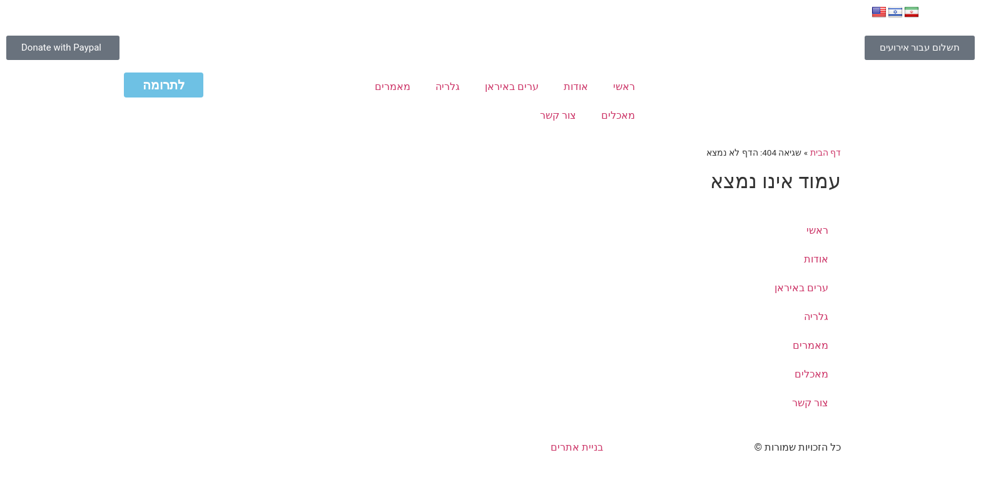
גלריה (447, 86)
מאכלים (618, 115)
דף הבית (825, 153)
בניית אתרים (577, 447)
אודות (576, 86)
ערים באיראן (512, 86)
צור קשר (558, 115)
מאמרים (392, 86)
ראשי (624, 86)
